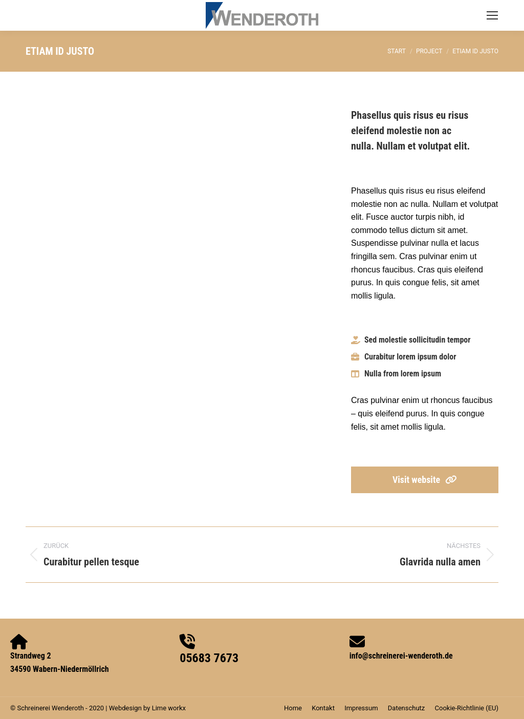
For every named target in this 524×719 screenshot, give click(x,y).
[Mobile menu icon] (492, 15)
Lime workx (169, 708)
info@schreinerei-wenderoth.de (401, 656)
